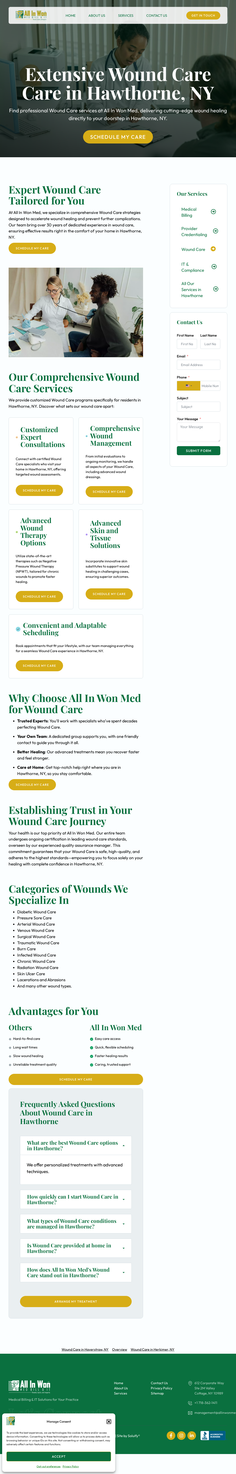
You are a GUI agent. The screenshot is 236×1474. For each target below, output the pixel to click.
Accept (59, 1456)
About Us (96, 15)
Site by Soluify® (128, 1436)
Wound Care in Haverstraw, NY (85, 1349)
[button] (109, 1421)
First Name (185, 335)
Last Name (208, 335)
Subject (182, 398)
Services (125, 15)
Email (181, 356)
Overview (119, 1349)
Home (71, 15)
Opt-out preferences (48, 1466)
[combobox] (188, 386)
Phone (182, 377)
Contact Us (156, 15)
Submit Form (198, 451)
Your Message (187, 419)
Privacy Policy (71, 1466)
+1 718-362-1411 (205, 1403)
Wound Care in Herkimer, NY (152, 1349)
